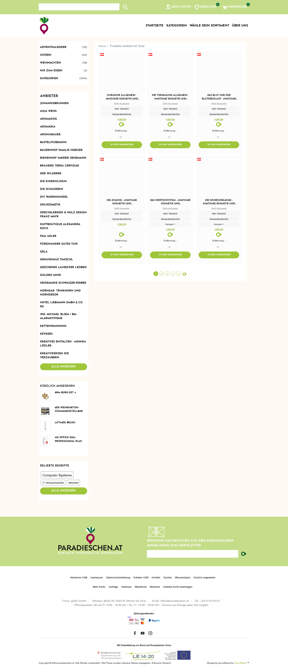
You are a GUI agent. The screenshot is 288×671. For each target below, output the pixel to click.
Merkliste (155, 586)
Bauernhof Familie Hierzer (61, 150)
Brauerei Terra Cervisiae (59, 165)
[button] (178, 7)
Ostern (63, 55)
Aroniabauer (50, 134)
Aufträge (113, 586)
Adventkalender (63, 47)
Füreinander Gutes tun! (59, 244)
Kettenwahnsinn (53, 326)
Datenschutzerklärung (118, 577)
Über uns (240, 25)
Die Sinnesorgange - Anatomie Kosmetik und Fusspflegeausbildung (219, 203)
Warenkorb (141, 586)
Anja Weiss (48, 111)
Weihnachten (63, 63)
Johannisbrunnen (54, 103)
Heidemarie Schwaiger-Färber (63, 283)
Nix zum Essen (63, 71)
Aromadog (48, 119)
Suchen (167, 577)
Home (102, 45)
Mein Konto (99, 586)
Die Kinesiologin (53, 181)
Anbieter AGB (140, 577)
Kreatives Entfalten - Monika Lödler (63, 343)
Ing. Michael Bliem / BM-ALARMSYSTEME (58, 316)
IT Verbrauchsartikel (53, 482)
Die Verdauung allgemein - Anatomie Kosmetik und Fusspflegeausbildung (170, 97)
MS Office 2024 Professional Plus (68, 439)
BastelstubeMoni (53, 142)
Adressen (126, 586)
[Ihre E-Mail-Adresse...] (192, 554)
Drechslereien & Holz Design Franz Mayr (63, 214)
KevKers (46, 334)
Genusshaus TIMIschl (56, 259)
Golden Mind (50, 275)
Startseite (154, 25)
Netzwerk (73, 482)
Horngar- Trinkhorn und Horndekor (60, 292)
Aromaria (47, 126)
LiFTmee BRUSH (65, 422)
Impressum (97, 577)
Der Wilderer (50, 173)
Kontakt (156, 577)
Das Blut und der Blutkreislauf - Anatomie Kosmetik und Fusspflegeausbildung (219, 97)
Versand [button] (169, 224)
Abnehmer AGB (78, 577)
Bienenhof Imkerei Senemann (63, 158)
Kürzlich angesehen (204, 577)
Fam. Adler (48, 236)
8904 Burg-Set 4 (65, 392)
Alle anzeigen (63, 366)
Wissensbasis (182, 577)
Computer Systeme (57, 475)
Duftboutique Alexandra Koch (60, 226)
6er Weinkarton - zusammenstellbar (69, 409)
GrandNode (240, 662)
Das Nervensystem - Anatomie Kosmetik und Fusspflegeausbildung (170, 203)
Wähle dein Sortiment (209, 25)
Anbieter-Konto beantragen (177, 586)
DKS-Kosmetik (50, 204)
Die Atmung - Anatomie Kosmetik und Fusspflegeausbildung (121, 203)
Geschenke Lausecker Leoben (63, 267)
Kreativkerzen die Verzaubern (54, 355)
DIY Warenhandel (54, 197)
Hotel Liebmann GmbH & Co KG (61, 304)
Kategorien (63, 78)
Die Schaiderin (51, 189)
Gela (43, 251)
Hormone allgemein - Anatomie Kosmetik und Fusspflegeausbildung (122, 97)
